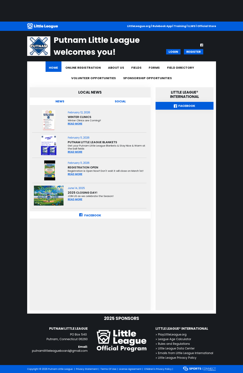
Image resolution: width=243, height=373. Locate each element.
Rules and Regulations (173, 344)
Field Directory (180, 68)
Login (173, 52)
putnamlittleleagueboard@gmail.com (60, 351)
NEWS (59, 101)
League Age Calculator (174, 339)
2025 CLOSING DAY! (82, 193)
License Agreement (130, 369)
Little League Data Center (175, 348)
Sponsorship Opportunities (147, 78)
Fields (136, 68)
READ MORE (75, 123)
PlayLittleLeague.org (171, 334)
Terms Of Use (108, 369)
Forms (154, 68)
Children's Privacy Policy (158, 369)
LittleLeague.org (139, 26)
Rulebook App (162, 26)
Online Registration (83, 68)
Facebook (90, 215)
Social (120, 101)
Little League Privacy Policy (176, 358)
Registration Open (83, 167)
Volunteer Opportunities (93, 78)
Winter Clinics (79, 117)
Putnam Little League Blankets (92, 142)
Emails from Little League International (185, 353)
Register (193, 52)
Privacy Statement (87, 369)
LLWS (191, 26)
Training (180, 26)
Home (53, 68)
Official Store (206, 26)
